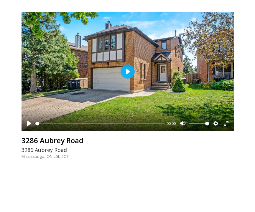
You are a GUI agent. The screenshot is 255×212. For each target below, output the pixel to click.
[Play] (29, 123)
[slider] (99, 123)
